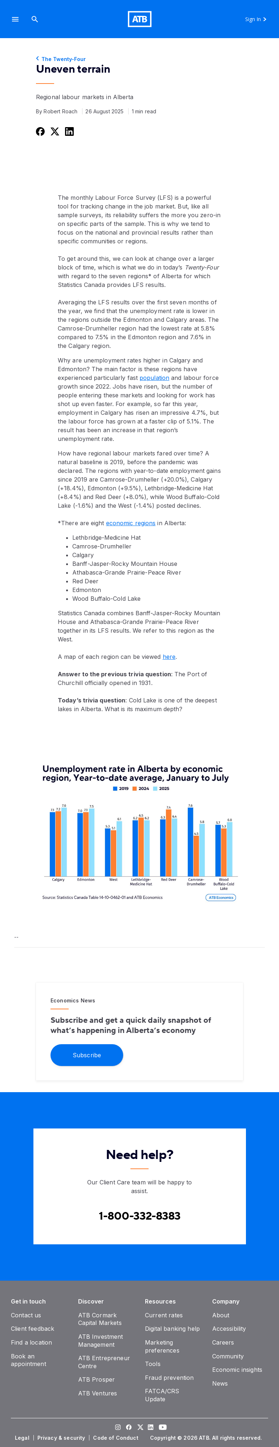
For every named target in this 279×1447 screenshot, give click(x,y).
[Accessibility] (229, 1328)
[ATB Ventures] (97, 1393)
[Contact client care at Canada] (140, 1216)
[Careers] (223, 1342)
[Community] (228, 1356)
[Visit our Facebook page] (128, 1428)
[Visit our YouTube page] (161, 1428)
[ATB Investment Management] (100, 1340)
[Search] (35, 19)
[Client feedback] (32, 1328)
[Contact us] (26, 1315)
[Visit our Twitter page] (139, 1428)
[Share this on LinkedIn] (68, 131)
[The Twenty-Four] (139, 59)
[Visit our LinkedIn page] (150, 1428)
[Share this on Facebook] (39, 131)
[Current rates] (164, 1315)
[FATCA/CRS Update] (162, 1395)
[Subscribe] (86, 1054)
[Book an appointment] (28, 1360)
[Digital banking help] (172, 1328)
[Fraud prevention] (169, 1377)
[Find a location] (31, 1342)
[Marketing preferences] (162, 1346)
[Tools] (153, 1363)
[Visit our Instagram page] (117, 1428)
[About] (221, 1315)
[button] (15, 19)
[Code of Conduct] (116, 1438)
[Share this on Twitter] (54, 131)
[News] (220, 1383)
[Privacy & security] (62, 1438)
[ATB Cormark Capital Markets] (100, 1319)
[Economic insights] (237, 1369)
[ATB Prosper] (96, 1379)
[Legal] (23, 1438)
